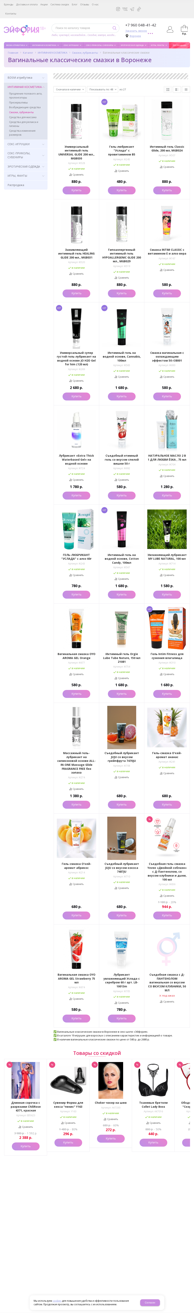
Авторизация (170, 29)
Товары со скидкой (97, 1053)
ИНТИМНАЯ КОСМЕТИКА (52, 52)
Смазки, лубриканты (85, 52)
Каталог (28, 52)
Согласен (150, 1302)
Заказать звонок (136, 30)
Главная (13, 52)
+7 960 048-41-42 (140, 25)
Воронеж (135, 36)
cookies (57, 1300)
